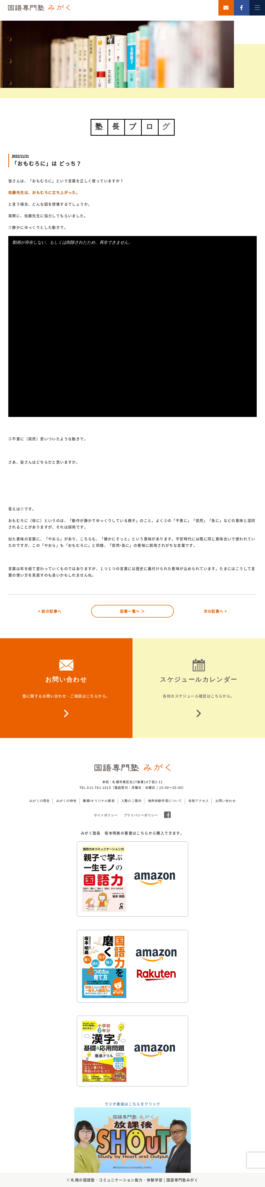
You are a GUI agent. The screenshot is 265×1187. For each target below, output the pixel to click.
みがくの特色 (66, 801)
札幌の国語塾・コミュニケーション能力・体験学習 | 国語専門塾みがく (134, 1179)
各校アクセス (198, 801)
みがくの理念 (39, 801)
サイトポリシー (106, 815)
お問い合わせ (225, 801)
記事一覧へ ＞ (132, 611)
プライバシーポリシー (141, 815)
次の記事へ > (215, 611)
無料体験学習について (165, 801)
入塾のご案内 (131, 801)
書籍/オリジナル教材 (99, 801)
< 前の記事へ (50, 611)
